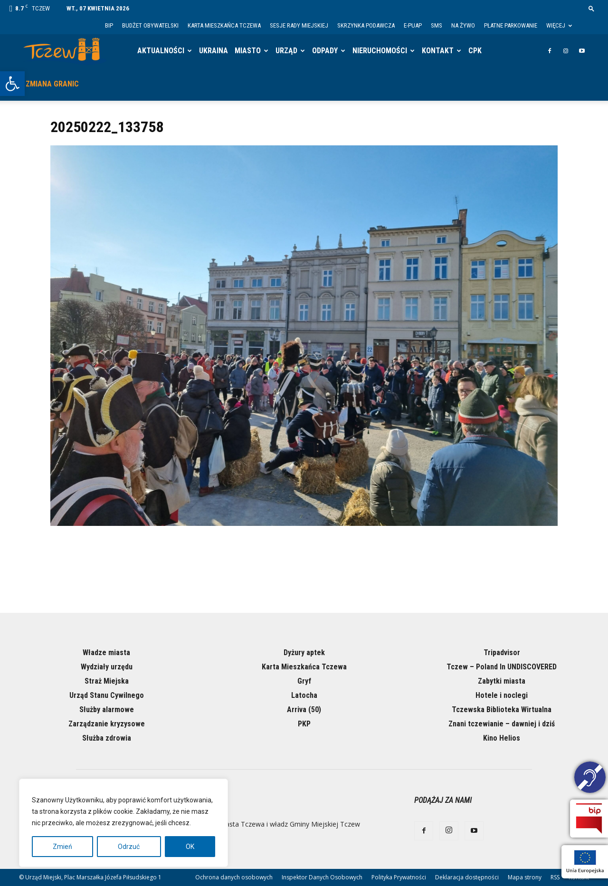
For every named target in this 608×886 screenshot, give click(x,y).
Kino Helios (501, 738)
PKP (304, 723)
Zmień (62, 846)
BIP (109, 25)
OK (190, 846)
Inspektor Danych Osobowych (322, 877)
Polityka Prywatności (398, 877)
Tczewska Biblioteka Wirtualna (501, 709)
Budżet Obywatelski (150, 25)
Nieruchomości (379, 50)
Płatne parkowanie (510, 25)
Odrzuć (129, 846)
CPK (475, 50)
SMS (436, 25)
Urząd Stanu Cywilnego (106, 695)
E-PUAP (413, 25)
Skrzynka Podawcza (366, 25)
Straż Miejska (107, 681)
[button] (12, 83)
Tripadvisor (502, 652)
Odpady (325, 50)
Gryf (304, 681)
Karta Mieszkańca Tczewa (224, 25)
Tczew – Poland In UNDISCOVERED (501, 666)
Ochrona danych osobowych (234, 877)
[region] (123, 823)
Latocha (304, 695)
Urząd (286, 50)
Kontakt (438, 50)
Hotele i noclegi (501, 695)
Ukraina (213, 50)
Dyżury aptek (304, 652)
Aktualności (160, 50)
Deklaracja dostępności (467, 877)
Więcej (559, 25)
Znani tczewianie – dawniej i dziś (501, 723)
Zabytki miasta (501, 681)
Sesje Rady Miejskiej (299, 25)
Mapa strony (525, 877)
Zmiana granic (52, 83)
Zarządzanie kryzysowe (106, 723)
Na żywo (463, 25)
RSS (555, 877)
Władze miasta (106, 652)
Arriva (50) (304, 709)
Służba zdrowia (106, 738)
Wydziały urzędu (107, 666)
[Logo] (65, 51)
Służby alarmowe (106, 709)
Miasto (248, 50)
